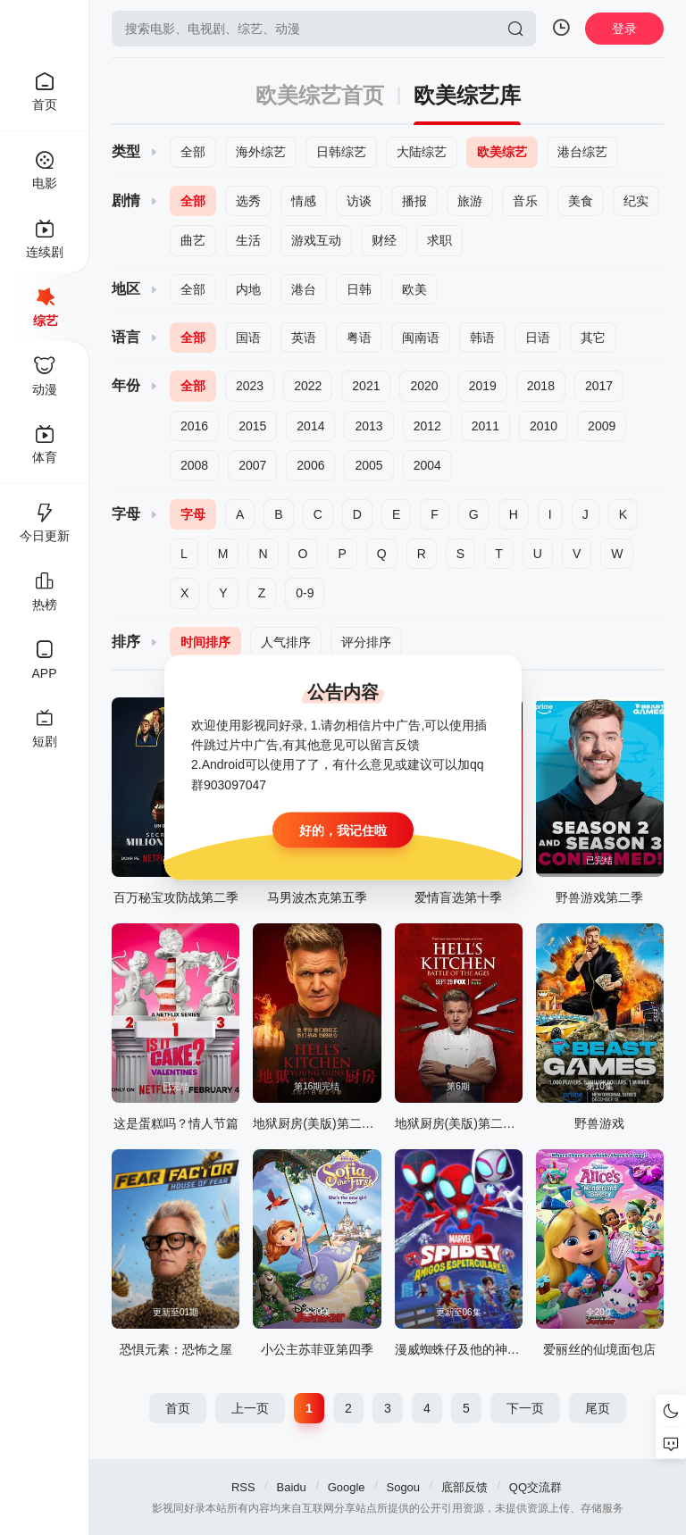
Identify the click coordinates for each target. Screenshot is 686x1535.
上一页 (250, 1408)
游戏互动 (316, 240)
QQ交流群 (535, 1487)
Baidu (291, 1487)
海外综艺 (261, 152)
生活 (248, 240)
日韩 (359, 289)
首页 (177, 1408)
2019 (483, 386)
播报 (414, 201)
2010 (543, 426)
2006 (310, 465)
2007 (252, 465)
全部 (192, 152)
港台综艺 (582, 152)
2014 (310, 426)
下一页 (525, 1408)
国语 (248, 337)
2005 (368, 465)
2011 (485, 426)
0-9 (305, 593)
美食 (580, 201)
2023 (250, 386)
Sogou (403, 1487)
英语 (303, 337)
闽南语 (420, 337)
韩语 (482, 337)
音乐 (525, 201)
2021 (366, 386)
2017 (599, 386)
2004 (427, 465)
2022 (308, 386)
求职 (439, 240)
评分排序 (366, 642)
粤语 (359, 337)
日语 (537, 337)
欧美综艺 (502, 152)
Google (346, 1487)
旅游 (469, 201)
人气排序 (286, 642)
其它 (593, 337)
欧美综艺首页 (319, 95)
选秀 (248, 201)
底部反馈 (464, 1487)
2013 (368, 426)
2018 (541, 386)
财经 (384, 240)
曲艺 (192, 240)
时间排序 (205, 642)
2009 (601, 426)
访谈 (359, 201)
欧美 (414, 289)
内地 (248, 289)
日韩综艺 (341, 152)
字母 (192, 514)
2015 (252, 426)
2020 (424, 386)
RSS (243, 1487)
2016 (194, 426)
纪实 (635, 201)
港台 (303, 289)
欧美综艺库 (467, 95)
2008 (194, 465)
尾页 (597, 1408)
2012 (427, 426)
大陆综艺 (422, 152)
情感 (303, 201)
